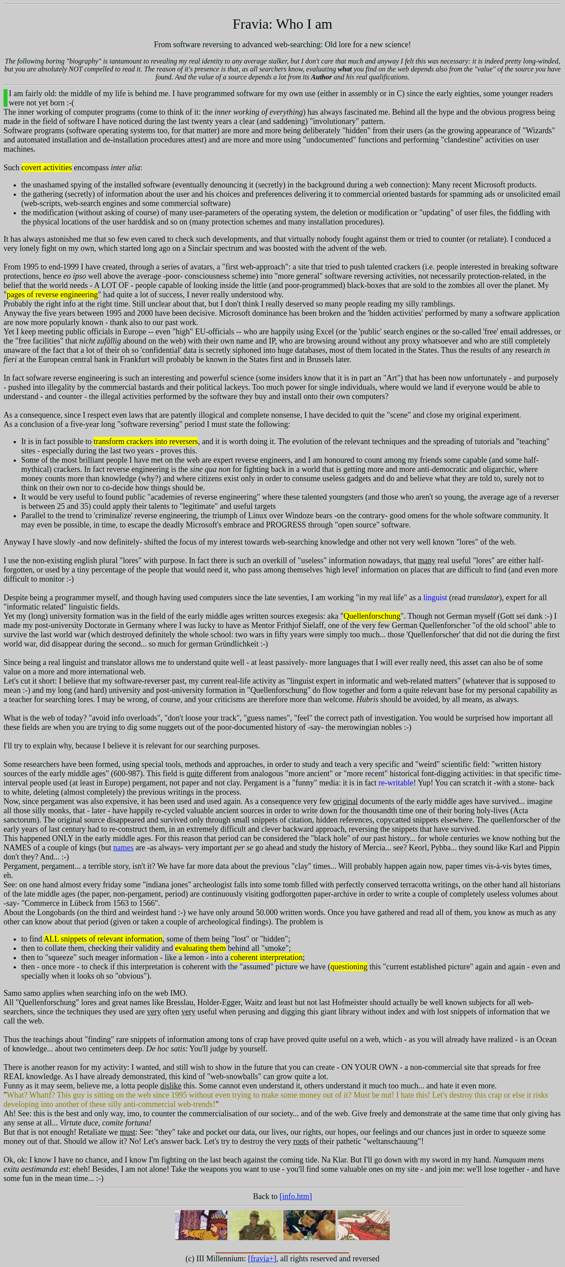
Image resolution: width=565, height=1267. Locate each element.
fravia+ (262, 1258)
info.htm (295, 1196)
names (123, 847)
